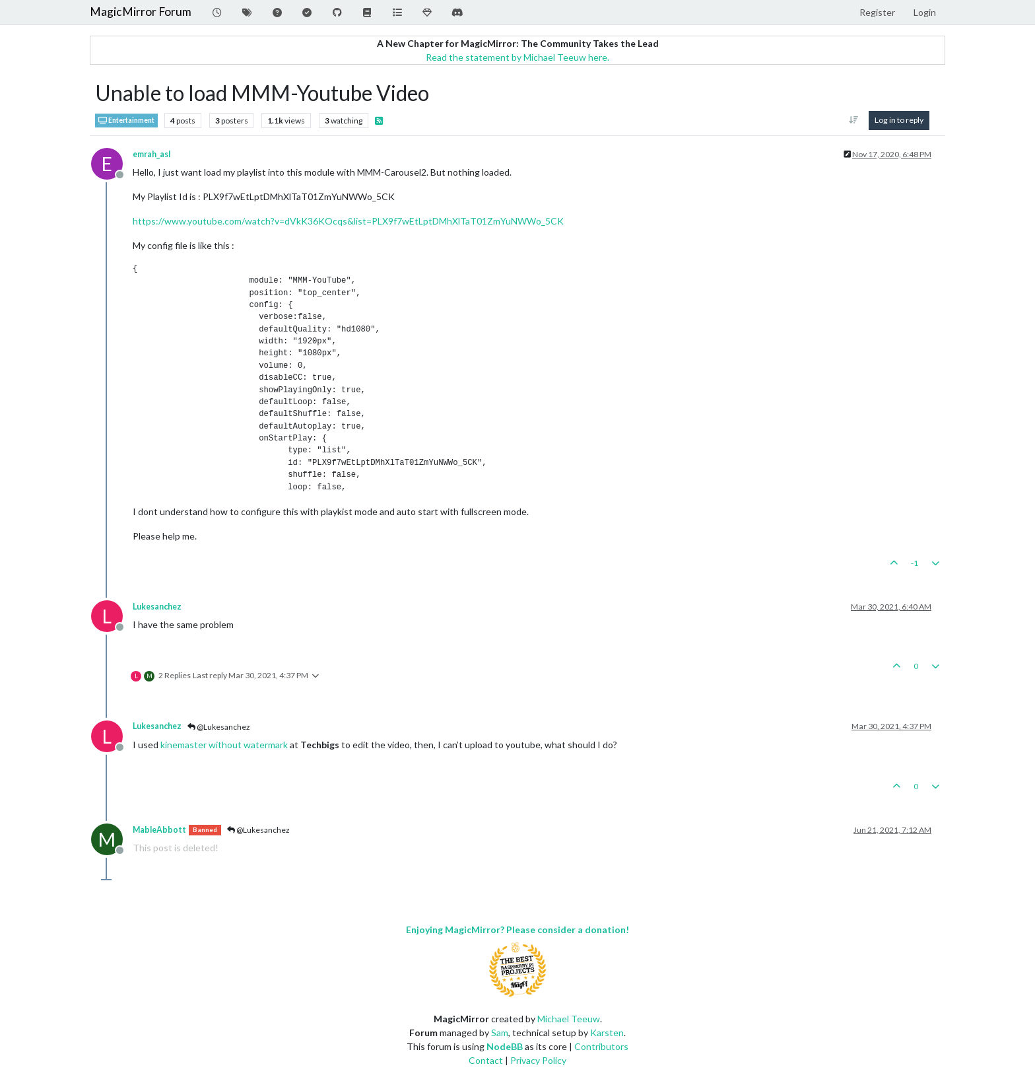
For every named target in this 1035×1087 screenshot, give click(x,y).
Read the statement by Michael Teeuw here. (517, 57)
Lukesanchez (157, 607)
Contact (486, 1060)
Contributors (601, 1046)
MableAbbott (159, 830)
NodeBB (504, 1046)
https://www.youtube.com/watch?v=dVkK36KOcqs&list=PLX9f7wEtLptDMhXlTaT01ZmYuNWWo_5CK (348, 221)
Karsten (607, 1032)
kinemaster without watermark (224, 744)
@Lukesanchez (218, 727)
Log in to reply (899, 120)
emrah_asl (151, 154)
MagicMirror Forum (140, 11)
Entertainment (126, 120)
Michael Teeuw (568, 1018)
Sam (499, 1032)
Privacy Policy (538, 1060)
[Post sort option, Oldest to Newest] (854, 120)
